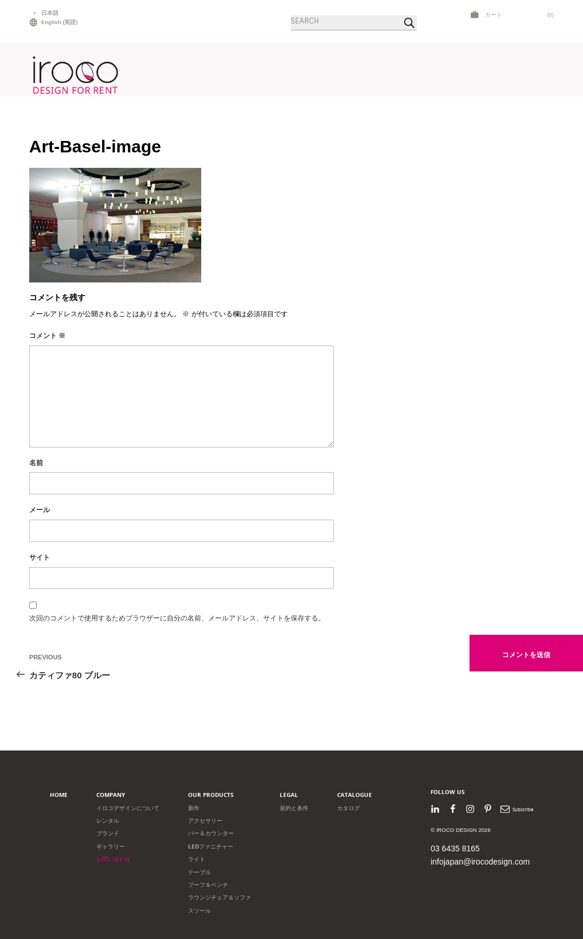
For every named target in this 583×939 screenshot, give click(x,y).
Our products (211, 795)
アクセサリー (205, 820)
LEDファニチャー (210, 846)
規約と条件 (294, 808)
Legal (289, 795)
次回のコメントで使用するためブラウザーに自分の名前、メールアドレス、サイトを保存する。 (177, 618)
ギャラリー (110, 846)
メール (39, 510)
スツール (199, 910)
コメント (47, 336)
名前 (36, 463)
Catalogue (354, 795)
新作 (193, 808)
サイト (39, 557)
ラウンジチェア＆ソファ (219, 897)
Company (110, 795)
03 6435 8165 (455, 848)
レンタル (107, 820)
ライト (196, 859)
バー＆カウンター (211, 833)
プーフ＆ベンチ (208, 885)
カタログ (348, 808)
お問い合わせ (113, 859)
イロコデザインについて (127, 808)
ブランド (107, 833)
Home (59, 795)
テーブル (199, 872)
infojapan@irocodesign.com (480, 861)
